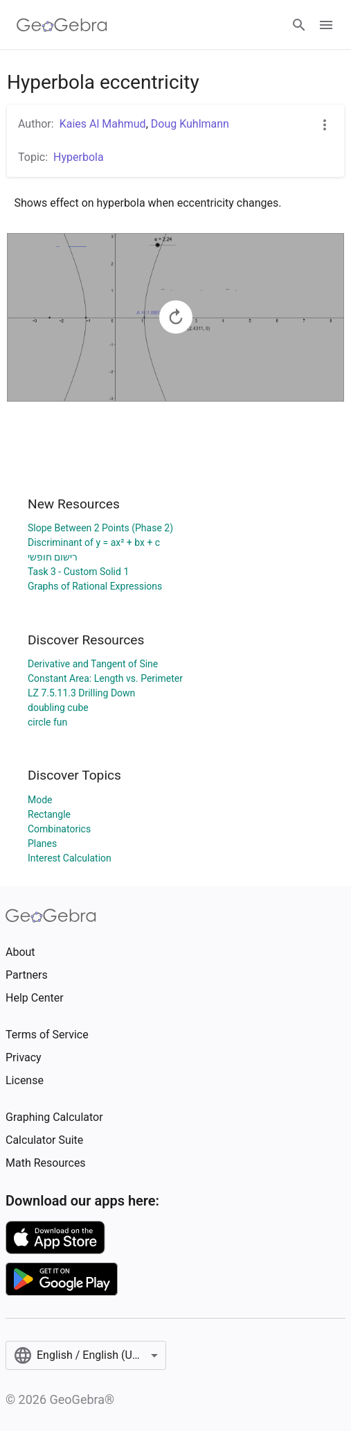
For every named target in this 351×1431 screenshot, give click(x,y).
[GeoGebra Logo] (62, 25)
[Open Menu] (326, 25)
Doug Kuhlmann (190, 123)
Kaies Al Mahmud (103, 123)
